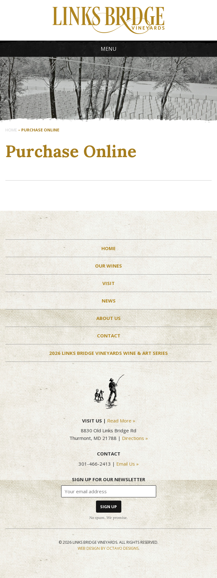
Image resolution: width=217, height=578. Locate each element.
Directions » (135, 438)
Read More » (121, 420)
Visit (108, 283)
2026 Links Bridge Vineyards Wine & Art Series (108, 353)
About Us (108, 318)
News (109, 300)
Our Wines (108, 265)
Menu (109, 48)
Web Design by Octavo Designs (108, 548)
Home (11, 130)
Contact (108, 335)
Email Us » (127, 464)
